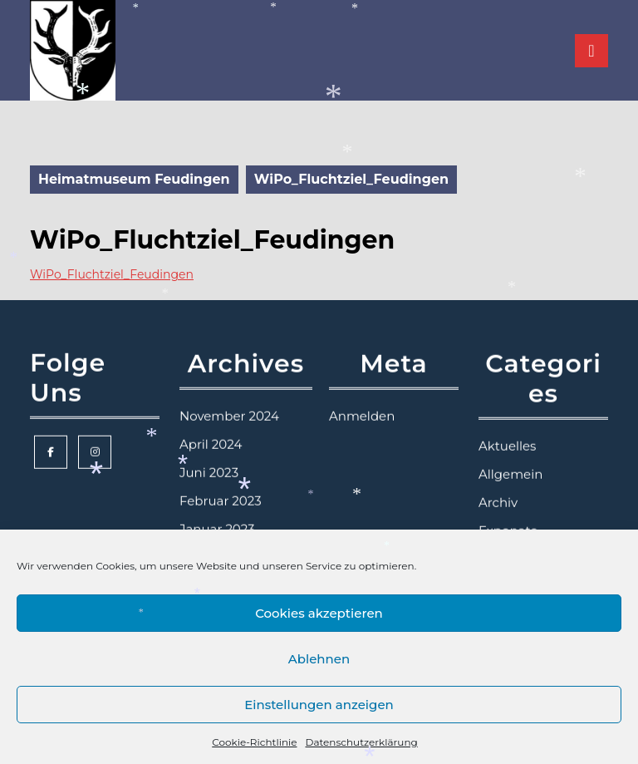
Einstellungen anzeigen (319, 704)
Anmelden (362, 394)
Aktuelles (507, 423)
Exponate (507, 508)
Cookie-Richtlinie (254, 742)
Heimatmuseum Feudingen (134, 179)
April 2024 (210, 422)
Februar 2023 (220, 478)
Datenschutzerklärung (361, 742)
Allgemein (510, 452)
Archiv (498, 480)
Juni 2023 (208, 450)
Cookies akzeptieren (319, 613)
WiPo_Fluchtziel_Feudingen (112, 274)
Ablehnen (319, 659)
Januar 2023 (217, 507)
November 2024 (229, 394)
